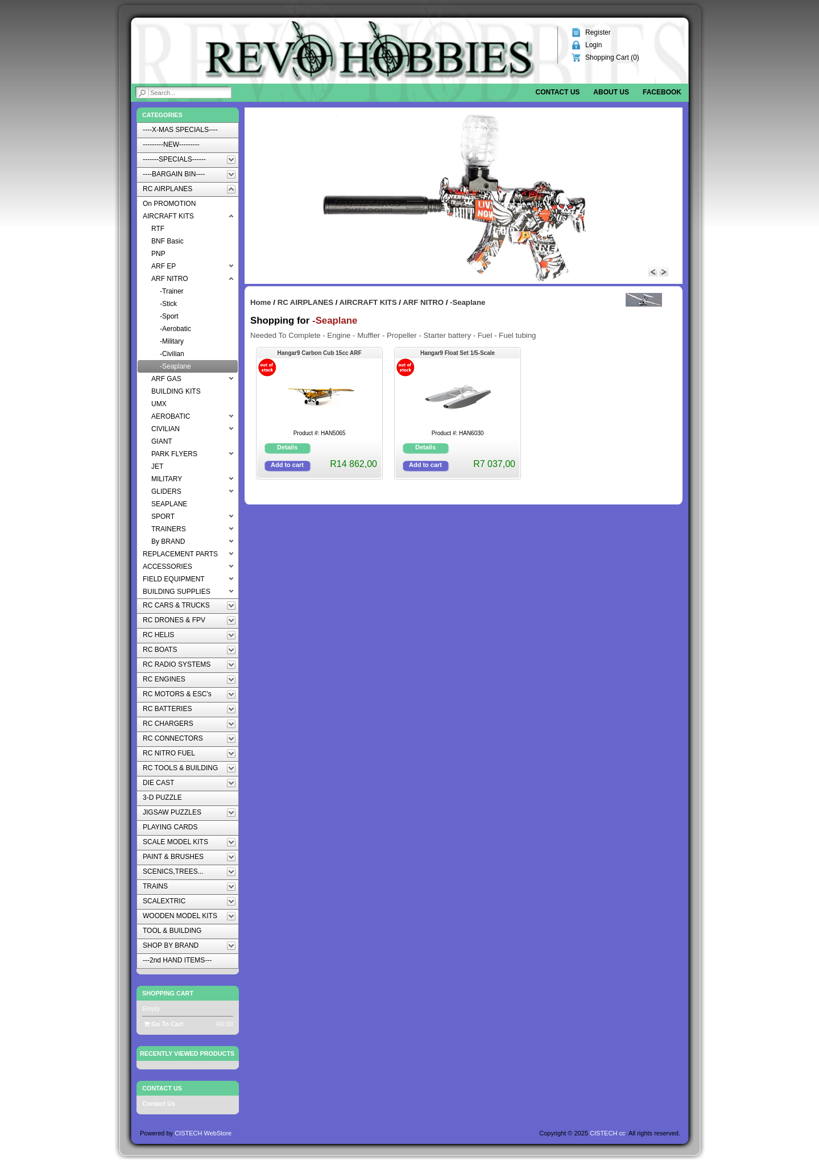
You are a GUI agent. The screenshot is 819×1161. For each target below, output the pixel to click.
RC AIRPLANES (305, 302)
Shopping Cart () (612, 57)
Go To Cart (163, 1023)
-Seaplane (467, 302)
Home (260, 302)
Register (598, 32)
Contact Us (158, 1103)
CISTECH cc (607, 1133)
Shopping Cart (167, 993)
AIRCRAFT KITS (368, 302)
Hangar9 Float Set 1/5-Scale (457, 353)
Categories (162, 114)
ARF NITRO (423, 302)
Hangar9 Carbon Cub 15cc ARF (320, 353)
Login (593, 45)
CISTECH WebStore (203, 1133)
